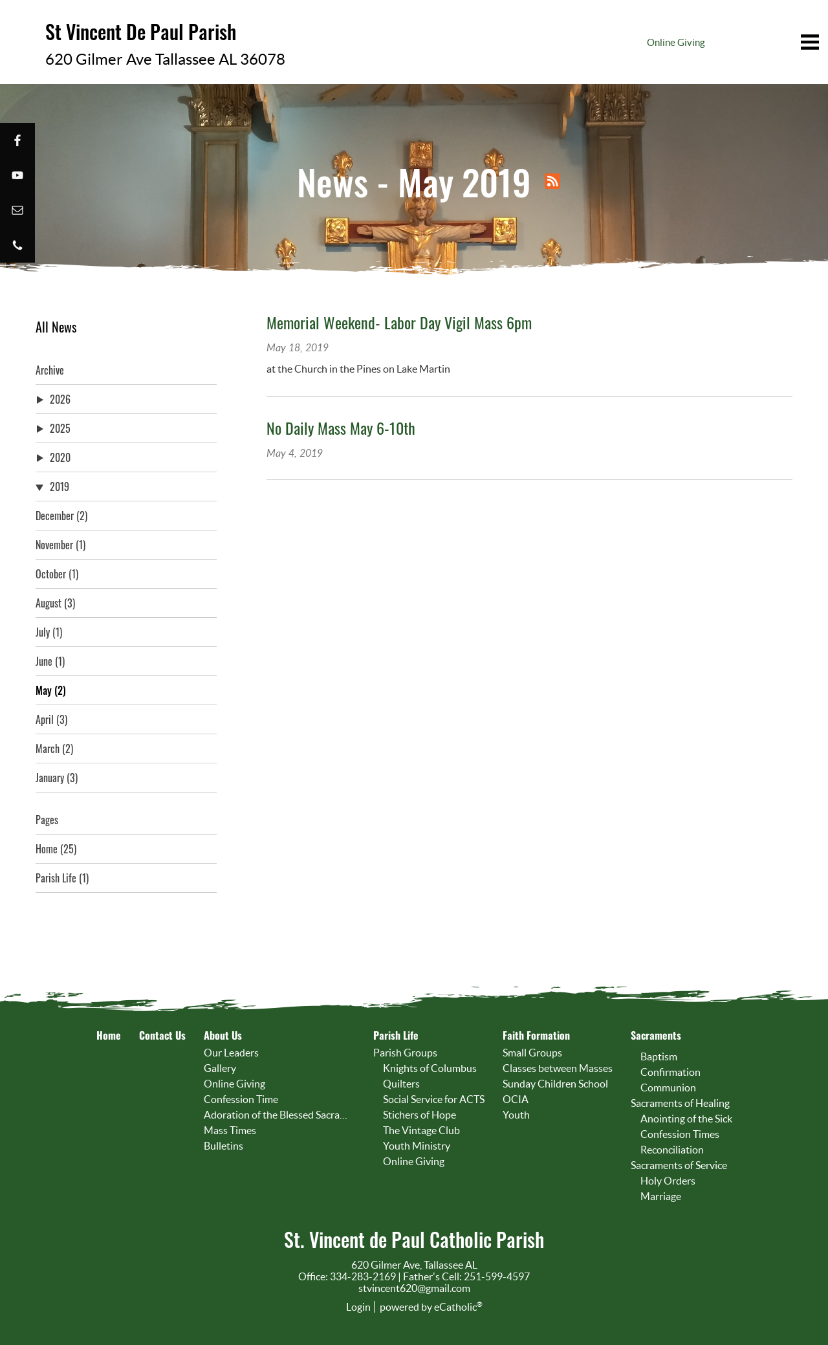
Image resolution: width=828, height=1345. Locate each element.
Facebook (17, 140)
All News (56, 326)
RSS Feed (552, 181)
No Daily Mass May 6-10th (341, 427)
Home (56, 849)
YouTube (17, 175)
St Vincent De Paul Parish (132, 30)
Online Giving (676, 42)
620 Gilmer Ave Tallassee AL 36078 (148, 55)
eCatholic (458, 1307)
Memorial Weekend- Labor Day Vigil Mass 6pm (399, 322)
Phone (17, 245)
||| (753, 42)
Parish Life (62, 878)
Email (17, 210)
